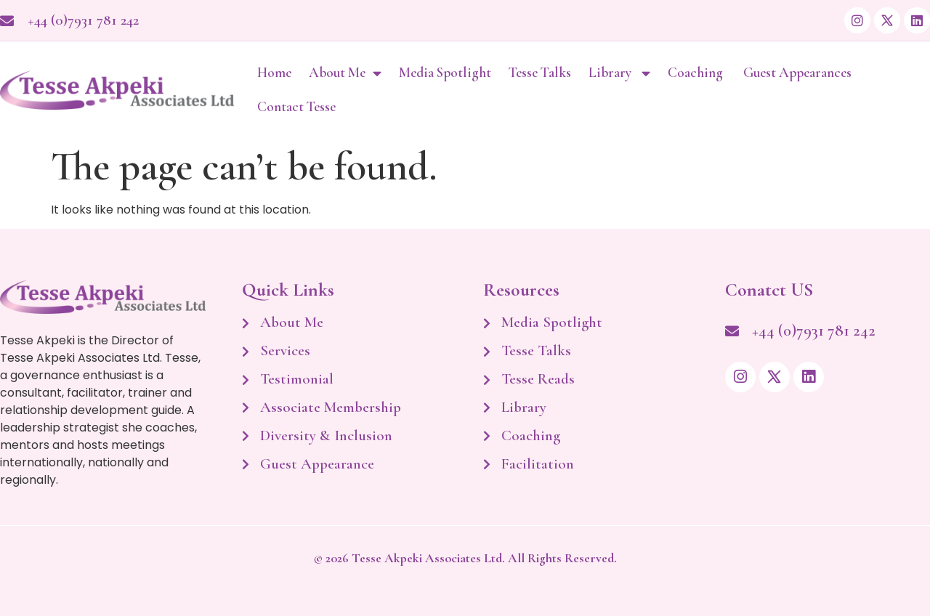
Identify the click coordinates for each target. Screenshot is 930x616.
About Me (345, 73)
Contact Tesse (296, 106)
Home (274, 72)
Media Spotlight (445, 72)
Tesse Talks (540, 72)
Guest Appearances (798, 72)
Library (619, 73)
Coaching (697, 72)
